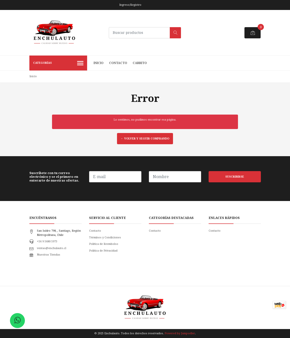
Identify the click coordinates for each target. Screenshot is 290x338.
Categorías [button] (58, 63)
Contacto (118, 63)
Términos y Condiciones (105, 237)
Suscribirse (234, 176)
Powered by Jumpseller (180, 333)
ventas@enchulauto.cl (51, 248)
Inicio (99, 63)
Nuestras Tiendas (48, 254)
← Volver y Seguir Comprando (145, 138)
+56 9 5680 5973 (47, 241)
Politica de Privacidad (103, 250)
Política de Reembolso (103, 244)
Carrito (140, 63)
